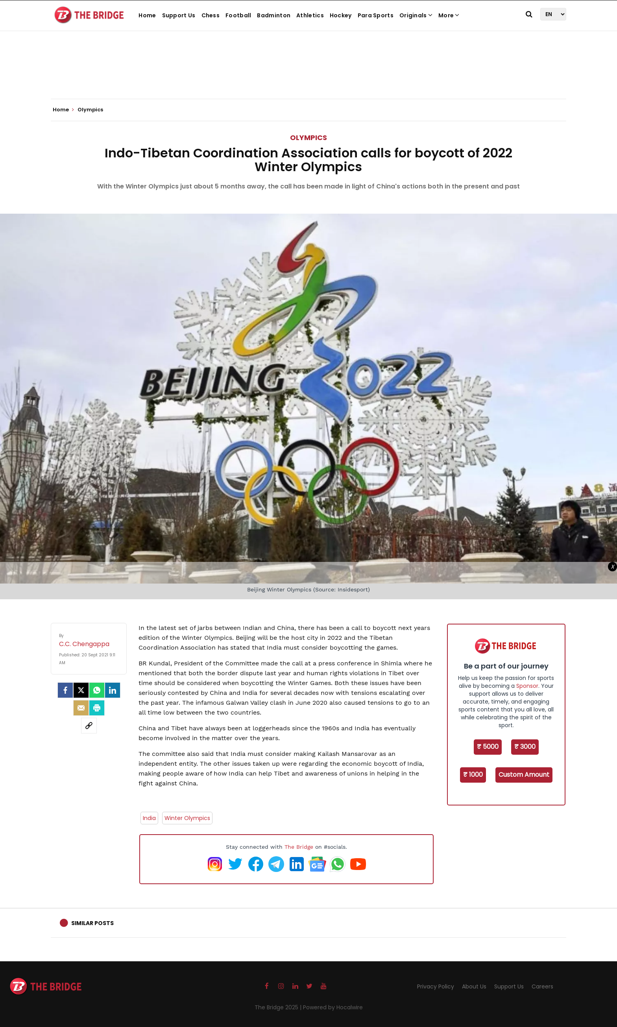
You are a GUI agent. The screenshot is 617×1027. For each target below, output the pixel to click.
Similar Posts (92, 923)
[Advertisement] (308, 74)
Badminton (273, 15)
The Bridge (298, 847)
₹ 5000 (488, 746)
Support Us (179, 15)
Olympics (308, 137)
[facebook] (65, 690)
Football (238, 15)
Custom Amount (524, 774)
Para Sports (375, 15)
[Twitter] (81, 690)
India (149, 818)
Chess (210, 15)
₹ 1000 (473, 774)
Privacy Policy (435, 986)
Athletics (310, 15)
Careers (542, 986)
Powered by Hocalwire (333, 1007)
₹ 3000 (525, 746)
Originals (415, 15)
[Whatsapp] (97, 690)
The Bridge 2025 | (279, 1007)
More (449, 15)
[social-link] (89, 725)
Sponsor (527, 686)
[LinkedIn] (112, 690)
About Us (474, 986)
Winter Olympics (187, 818)
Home (147, 15)
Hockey (341, 15)
